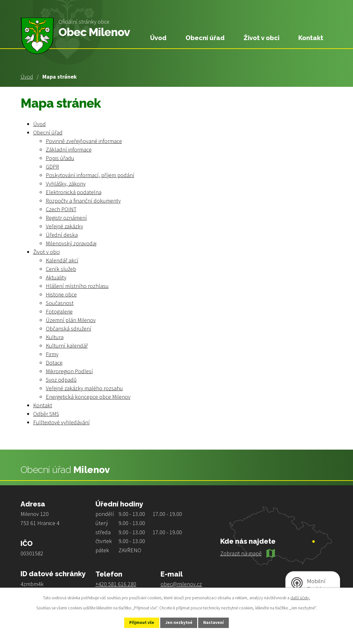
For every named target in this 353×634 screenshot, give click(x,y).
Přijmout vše (138, 622)
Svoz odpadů (61, 379)
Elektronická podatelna (73, 192)
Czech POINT (61, 209)
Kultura (55, 337)
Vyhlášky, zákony (66, 183)
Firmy (52, 354)
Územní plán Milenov (71, 320)
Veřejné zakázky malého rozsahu (84, 388)
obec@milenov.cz (181, 584)
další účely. (300, 597)
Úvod (27, 76)
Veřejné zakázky (64, 226)
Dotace (54, 362)
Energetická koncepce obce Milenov (88, 396)
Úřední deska (62, 234)
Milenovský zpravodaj (71, 243)
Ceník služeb (61, 268)
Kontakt (310, 38)
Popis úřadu (60, 158)
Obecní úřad (205, 38)
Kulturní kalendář (67, 345)
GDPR (52, 166)
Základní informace (69, 149)
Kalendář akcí (62, 260)
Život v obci (261, 38)
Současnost (60, 303)
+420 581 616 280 (115, 584)
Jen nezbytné (179, 622)
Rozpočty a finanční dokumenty (83, 200)
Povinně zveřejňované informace (84, 141)
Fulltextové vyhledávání (61, 422)
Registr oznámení (66, 217)
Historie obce (61, 294)
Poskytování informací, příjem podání (90, 175)
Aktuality (56, 277)
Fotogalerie (59, 311)
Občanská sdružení (68, 328)
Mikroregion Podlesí (69, 371)
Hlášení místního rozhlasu (77, 286)
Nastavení (217, 622)
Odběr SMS (46, 413)
